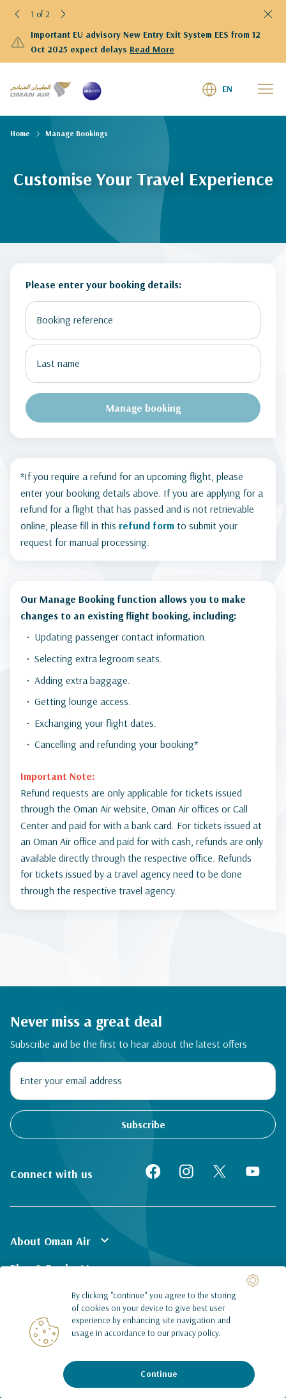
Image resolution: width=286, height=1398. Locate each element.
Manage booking (143, 407)
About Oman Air (61, 1240)
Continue (158, 1374)
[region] (143, 1332)
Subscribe (143, 1124)
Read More (152, 49)
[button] (18, 14)
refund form (146, 525)
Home (20, 133)
